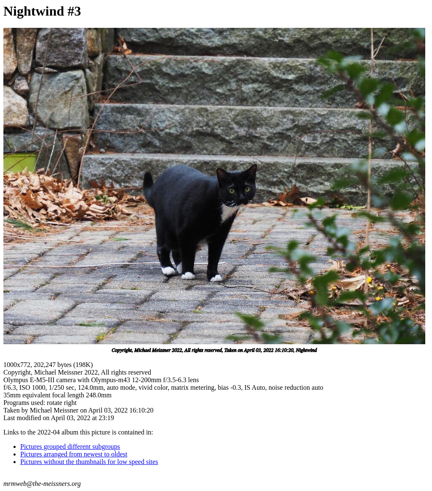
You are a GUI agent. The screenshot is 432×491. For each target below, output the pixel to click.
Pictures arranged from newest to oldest (73, 454)
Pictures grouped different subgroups (70, 446)
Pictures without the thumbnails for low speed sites (89, 461)
